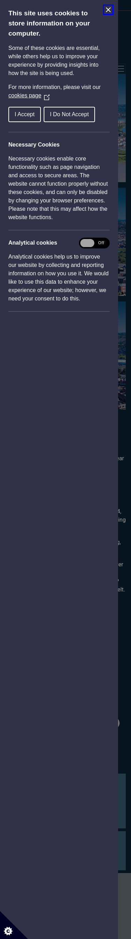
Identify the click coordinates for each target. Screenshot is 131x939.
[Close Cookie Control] (108, 10)
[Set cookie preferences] (14, 925)
